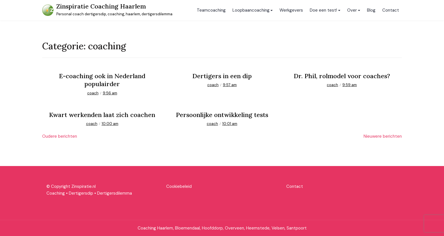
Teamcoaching (211, 10)
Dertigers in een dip (222, 76)
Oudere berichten (59, 136)
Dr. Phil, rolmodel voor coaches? (342, 76)
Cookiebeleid (179, 186)
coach (93, 93)
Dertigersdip (81, 193)
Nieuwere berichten (383, 136)
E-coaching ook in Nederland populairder (102, 80)
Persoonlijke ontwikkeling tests (222, 115)
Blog (371, 10)
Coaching (55, 193)
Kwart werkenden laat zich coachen (102, 115)
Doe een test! (323, 10)
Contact (390, 10)
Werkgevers (291, 10)
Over (352, 10)
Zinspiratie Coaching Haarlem (101, 6)
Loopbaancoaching (251, 10)
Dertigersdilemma (114, 193)
